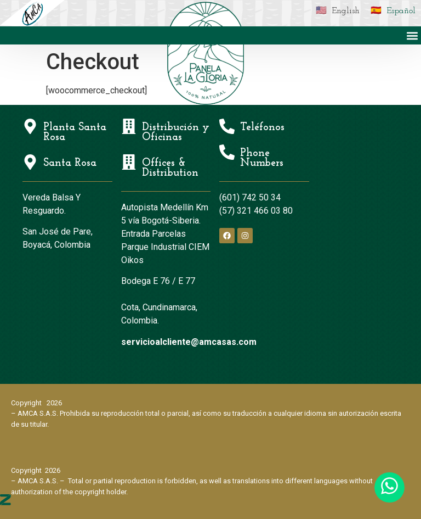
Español (401, 11)
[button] (412, 35)
